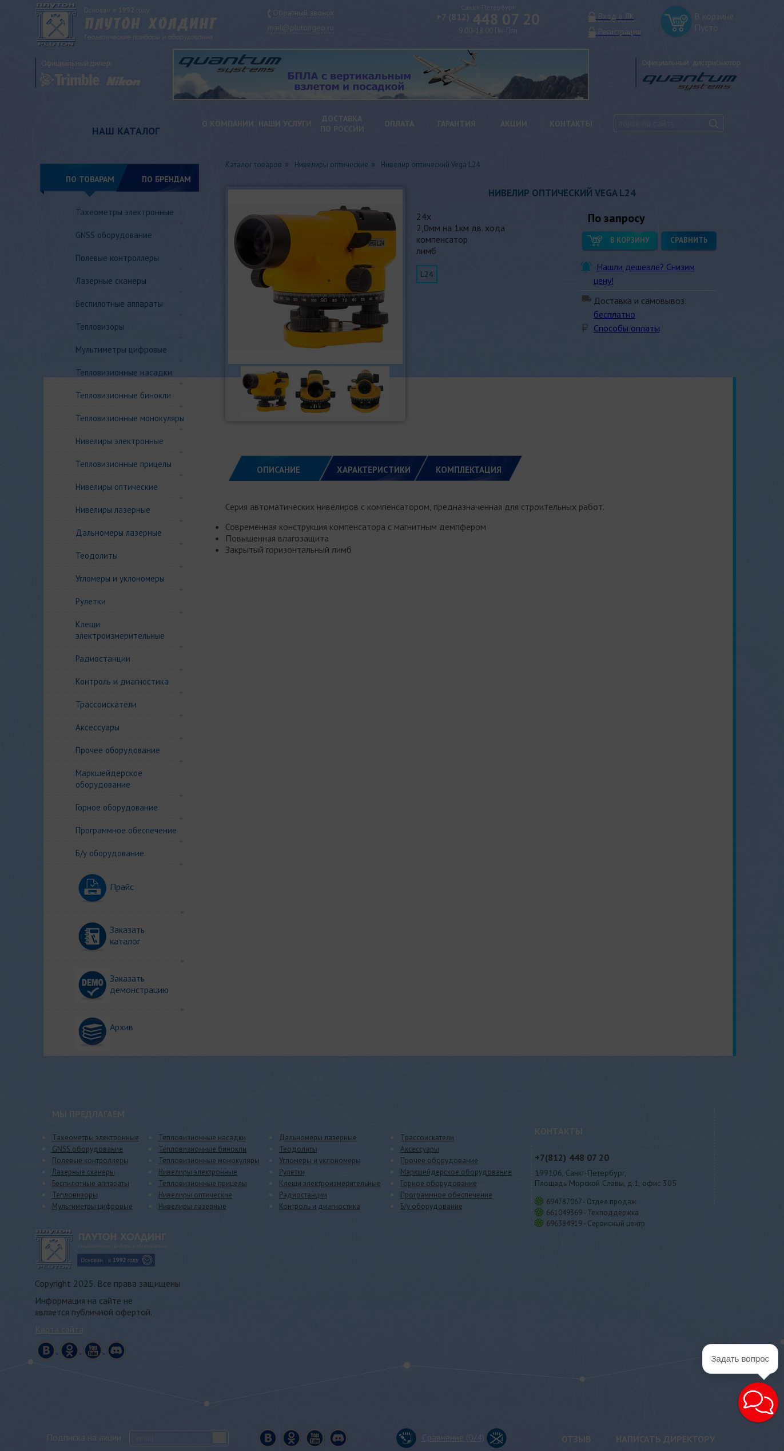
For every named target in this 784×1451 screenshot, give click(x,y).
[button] (758, 1402)
